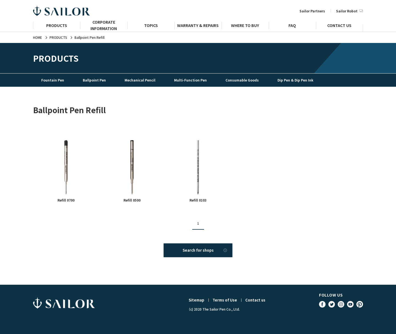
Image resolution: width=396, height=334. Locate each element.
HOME (37, 37)
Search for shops (198, 250)
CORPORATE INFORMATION (103, 27)
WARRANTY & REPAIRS (198, 26)
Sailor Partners (312, 11)
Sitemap (196, 300)
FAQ (292, 26)
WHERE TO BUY (245, 26)
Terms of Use (225, 300)
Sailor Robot (349, 11)
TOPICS (151, 26)
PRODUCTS (56, 26)
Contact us (255, 300)
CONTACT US (339, 26)
